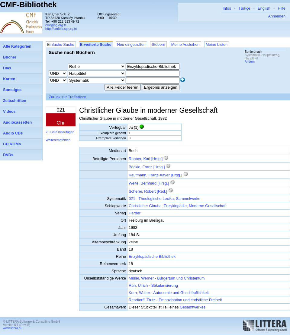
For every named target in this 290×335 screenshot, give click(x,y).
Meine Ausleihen (185, 44)
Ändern (250, 61)
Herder (134, 213)
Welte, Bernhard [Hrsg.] (149, 183)
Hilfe (281, 8)
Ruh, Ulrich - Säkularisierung (153, 285)
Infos (227, 8)
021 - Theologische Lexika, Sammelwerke (164, 198)
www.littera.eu (12, 328)
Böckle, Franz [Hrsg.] (147, 167)
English (264, 8)
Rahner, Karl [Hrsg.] (146, 158)
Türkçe (244, 8)
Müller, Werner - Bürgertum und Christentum (167, 278)
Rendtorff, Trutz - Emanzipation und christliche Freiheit (175, 300)
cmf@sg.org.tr (55, 25)
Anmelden (276, 16)
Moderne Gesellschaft (207, 206)
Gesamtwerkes (192, 307)
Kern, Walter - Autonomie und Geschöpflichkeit (169, 292)
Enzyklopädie (175, 206)
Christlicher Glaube (145, 206)
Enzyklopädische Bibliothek (152, 256)
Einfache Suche (60, 44)
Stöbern (158, 44)
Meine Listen (217, 44)
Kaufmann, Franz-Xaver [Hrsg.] (155, 175)
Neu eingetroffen (131, 44)
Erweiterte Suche (95, 44)
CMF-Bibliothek (28, 4)
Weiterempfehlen (58, 140)
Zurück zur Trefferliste (67, 97)
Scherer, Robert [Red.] (148, 191)
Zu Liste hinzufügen (60, 132)
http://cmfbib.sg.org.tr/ (61, 28)
